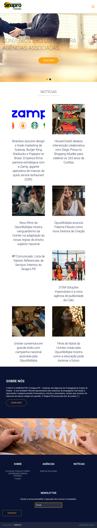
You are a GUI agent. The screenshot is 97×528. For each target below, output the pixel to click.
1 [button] (47, 79)
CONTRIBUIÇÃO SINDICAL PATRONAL (18, 475)
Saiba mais (48, 60)
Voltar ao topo (86, 525)
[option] (48, 47)
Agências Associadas (48, 471)
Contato (18, 479)
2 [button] (50, 79)
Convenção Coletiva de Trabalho (17, 471)
